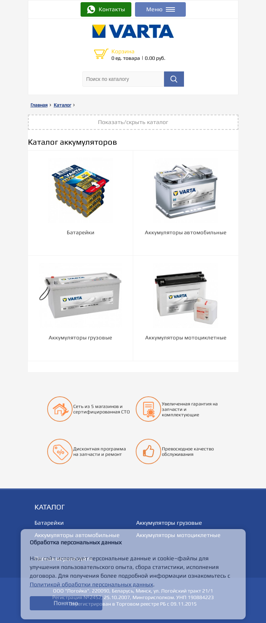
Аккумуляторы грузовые (169, 522)
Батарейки (49, 522)
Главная (39, 105)
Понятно (66, 603)
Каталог (62, 105)
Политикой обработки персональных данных (91, 584)
